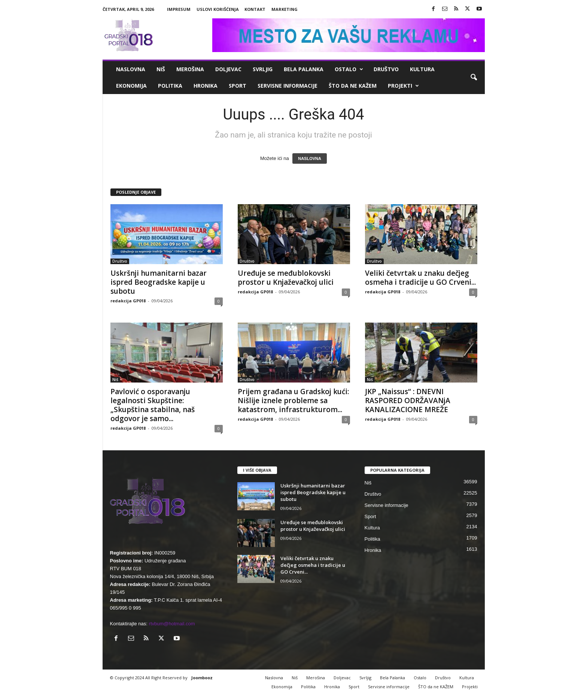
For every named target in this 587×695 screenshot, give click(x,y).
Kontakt (254, 9)
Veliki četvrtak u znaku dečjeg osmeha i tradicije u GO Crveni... (420, 277)
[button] (473, 77)
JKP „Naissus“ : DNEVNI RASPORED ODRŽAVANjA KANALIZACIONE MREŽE (407, 400)
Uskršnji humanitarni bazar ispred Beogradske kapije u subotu (158, 282)
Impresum (179, 9)
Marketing (284, 9)
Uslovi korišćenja (218, 9)
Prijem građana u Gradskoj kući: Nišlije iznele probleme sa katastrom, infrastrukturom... (293, 400)
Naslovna (130, 69)
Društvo (386, 69)
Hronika (206, 85)
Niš (160, 69)
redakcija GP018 (128, 300)
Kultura (422, 69)
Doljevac (228, 69)
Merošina (190, 69)
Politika (170, 85)
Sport (237, 85)
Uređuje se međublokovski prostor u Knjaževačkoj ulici (286, 277)
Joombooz (202, 677)
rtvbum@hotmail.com (172, 623)
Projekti (403, 86)
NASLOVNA (309, 158)
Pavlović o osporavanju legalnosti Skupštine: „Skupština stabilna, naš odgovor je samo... (152, 405)
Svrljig (263, 69)
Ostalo (349, 69)
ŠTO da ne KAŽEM (353, 85)
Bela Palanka (303, 69)
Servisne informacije (287, 85)
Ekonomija (131, 85)
